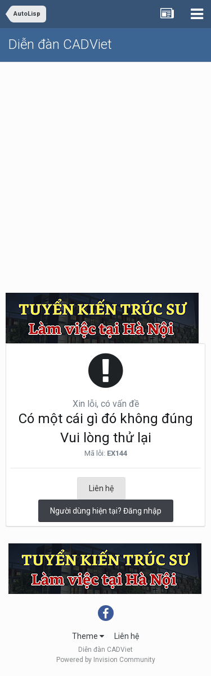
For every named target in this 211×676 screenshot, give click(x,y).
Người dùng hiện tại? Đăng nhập (105, 510)
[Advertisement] (105, 173)
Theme (88, 636)
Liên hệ (101, 488)
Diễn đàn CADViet (60, 44)
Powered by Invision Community (105, 660)
